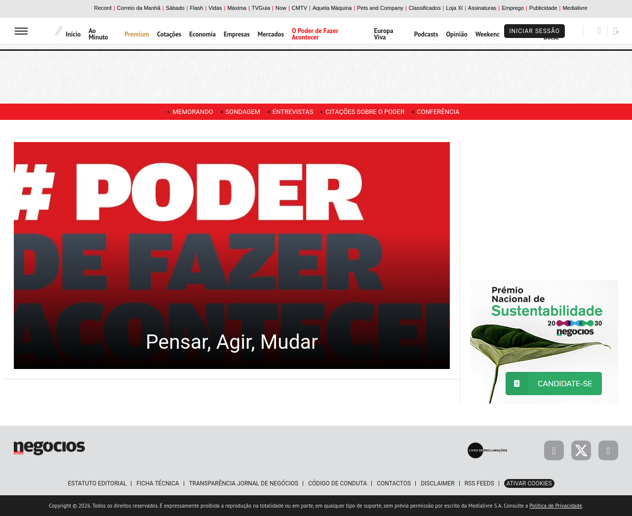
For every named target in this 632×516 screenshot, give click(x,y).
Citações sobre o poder (367, 112)
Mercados (271, 34)
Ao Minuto (98, 34)
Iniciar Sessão (534, 31)
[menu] (21, 31)
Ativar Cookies (529, 483)
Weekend (488, 34)
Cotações (169, 34)
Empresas (237, 34)
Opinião (456, 34)
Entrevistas (293, 112)
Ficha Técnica (157, 483)
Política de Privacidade (555, 505)
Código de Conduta (337, 483)
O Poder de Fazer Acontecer (315, 34)
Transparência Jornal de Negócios (244, 483)
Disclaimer (437, 483)
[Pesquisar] (599, 31)
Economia (202, 34)
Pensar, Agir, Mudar (231, 341)
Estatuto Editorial (97, 483)
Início (73, 34)
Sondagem (240, 112)
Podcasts (426, 34)
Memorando (187, 112)
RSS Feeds (479, 483)
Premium (136, 34)
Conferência (443, 112)
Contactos (394, 483)
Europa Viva (384, 34)
